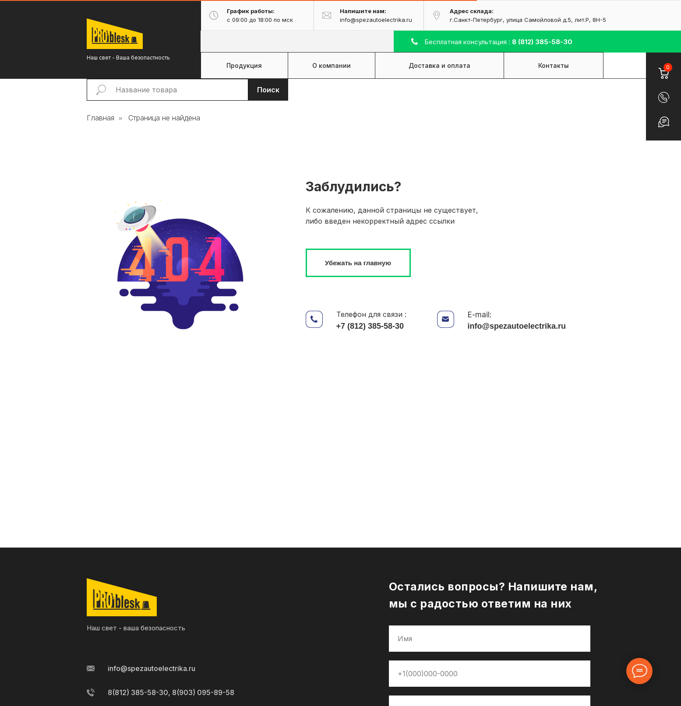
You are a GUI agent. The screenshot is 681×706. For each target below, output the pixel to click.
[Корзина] (663, 68)
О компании (331, 65)
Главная (100, 118)
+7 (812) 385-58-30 (370, 326)
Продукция (244, 65)
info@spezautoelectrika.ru (517, 326)
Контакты (553, 65)
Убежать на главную (358, 263)
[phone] (489, 673)
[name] (489, 638)
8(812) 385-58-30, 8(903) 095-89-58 (171, 692)
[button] (663, 97)
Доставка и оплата (439, 65)
